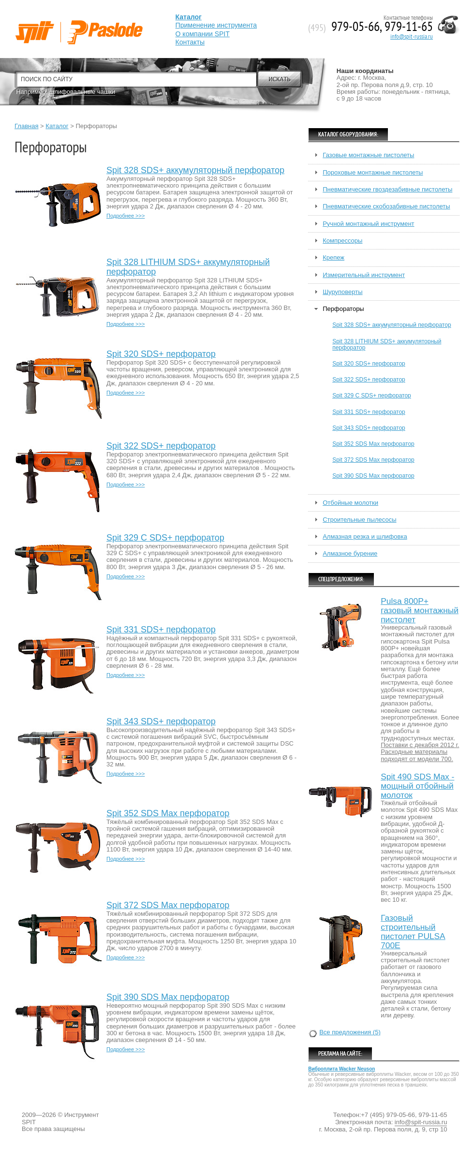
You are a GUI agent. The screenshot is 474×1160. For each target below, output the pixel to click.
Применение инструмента (216, 25)
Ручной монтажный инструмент (368, 223)
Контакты (190, 42)
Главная (26, 126)
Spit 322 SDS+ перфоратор (161, 446)
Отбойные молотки (350, 502)
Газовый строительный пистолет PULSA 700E (413, 931)
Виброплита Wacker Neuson (341, 1069)
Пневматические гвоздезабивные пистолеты (387, 189)
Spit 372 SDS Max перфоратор (167, 905)
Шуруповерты (342, 292)
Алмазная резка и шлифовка (365, 536)
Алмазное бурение (350, 553)
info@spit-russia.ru (411, 37)
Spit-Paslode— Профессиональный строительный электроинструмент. (64, 20)
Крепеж (333, 257)
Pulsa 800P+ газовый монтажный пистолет (420, 610)
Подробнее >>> (125, 216)
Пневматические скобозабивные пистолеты (386, 206)
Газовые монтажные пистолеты (368, 155)
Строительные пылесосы (359, 519)
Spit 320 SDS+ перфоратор (161, 354)
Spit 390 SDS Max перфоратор (167, 997)
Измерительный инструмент (364, 275)
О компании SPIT (203, 34)
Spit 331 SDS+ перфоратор (161, 629)
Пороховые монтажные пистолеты (373, 172)
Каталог (56, 126)
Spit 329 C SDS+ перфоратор (165, 538)
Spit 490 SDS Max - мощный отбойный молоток (417, 786)
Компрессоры (342, 240)
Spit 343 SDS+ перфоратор (161, 721)
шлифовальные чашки (82, 91)
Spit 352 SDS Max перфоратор (167, 813)
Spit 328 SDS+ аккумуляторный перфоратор (195, 170)
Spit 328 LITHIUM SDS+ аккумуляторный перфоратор (188, 267)
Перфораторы (343, 309)
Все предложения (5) (350, 1032)
